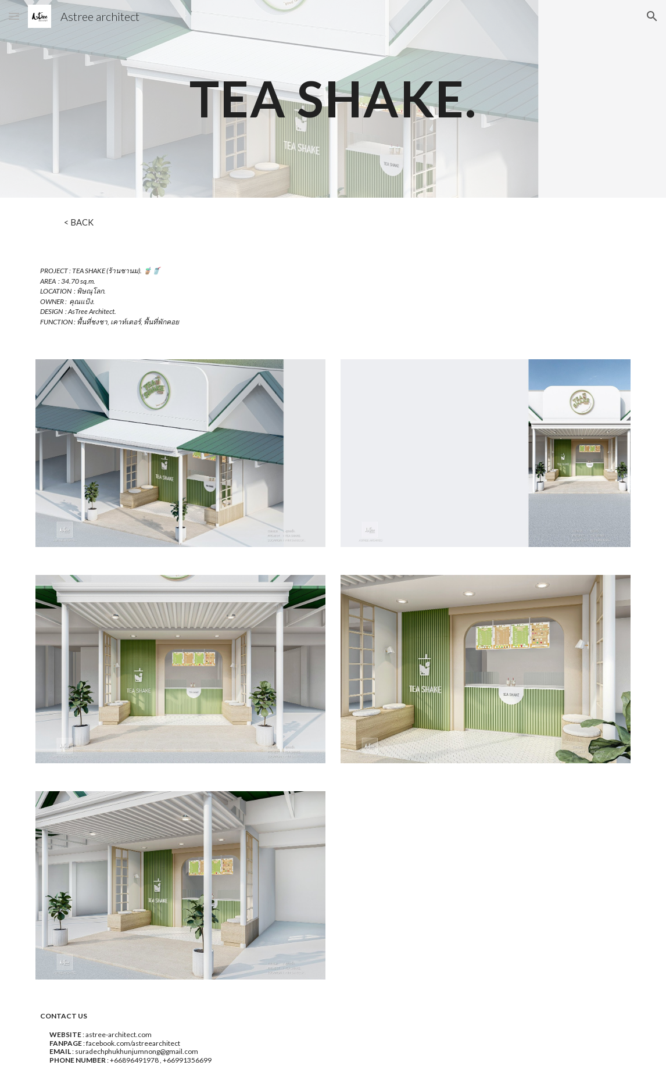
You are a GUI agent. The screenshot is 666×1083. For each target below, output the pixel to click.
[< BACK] (78, 222)
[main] (333, 98)
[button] (14, 16)
